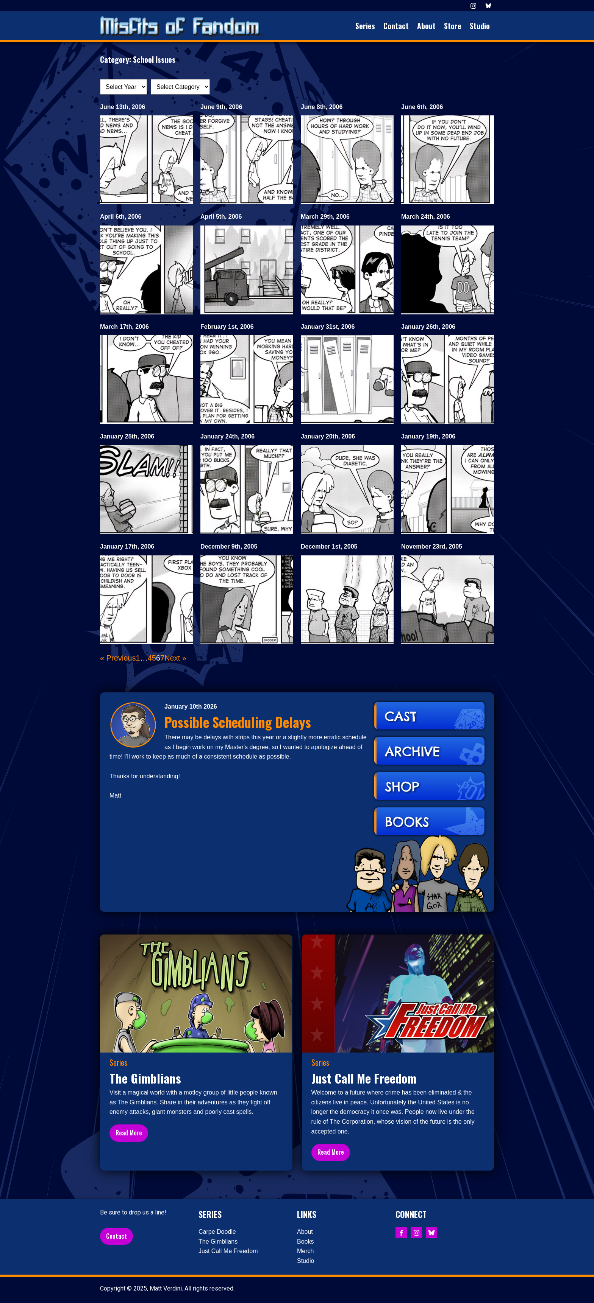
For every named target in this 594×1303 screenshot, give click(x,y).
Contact (396, 25)
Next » (175, 658)
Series (365, 25)
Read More (129, 1132)
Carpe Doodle (217, 1231)
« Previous (118, 658)
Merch (305, 1251)
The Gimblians (218, 1241)
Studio (480, 25)
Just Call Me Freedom (228, 1251)
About (426, 25)
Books (305, 1241)
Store (452, 25)
